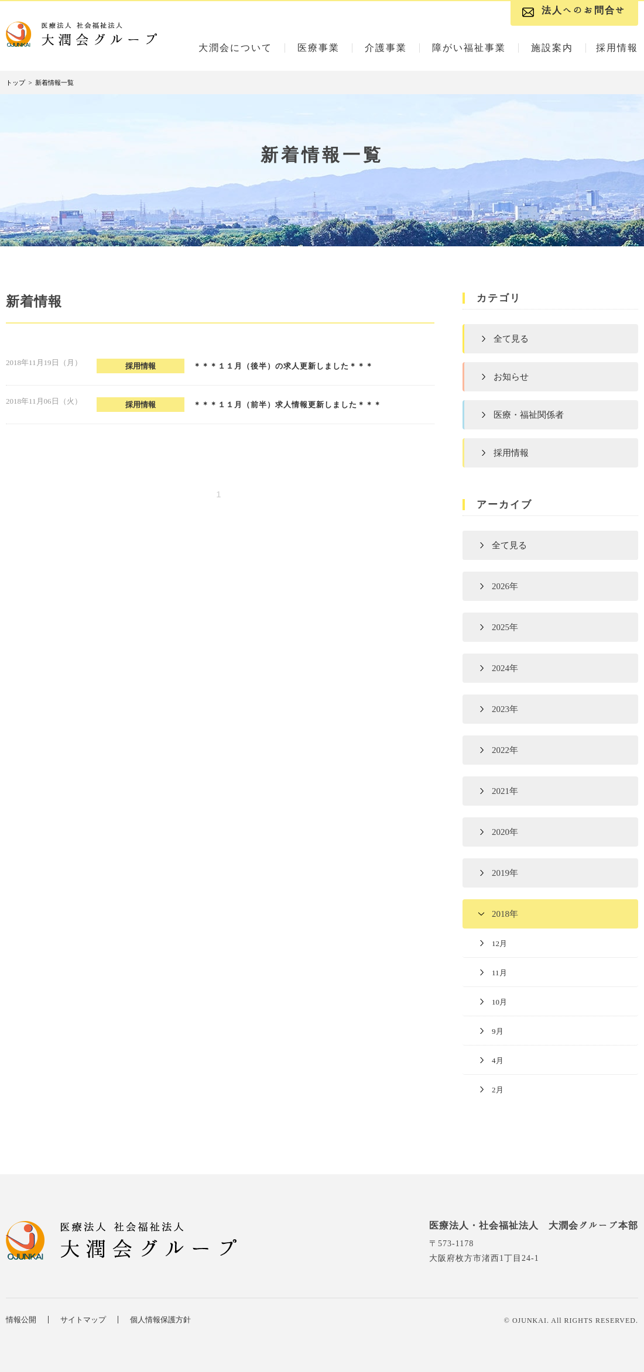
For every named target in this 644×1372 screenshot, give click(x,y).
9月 (497, 1031)
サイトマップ (83, 1319)
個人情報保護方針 (160, 1319)
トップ (15, 82)
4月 (497, 1060)
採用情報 (511, 453)
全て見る (511, 338)
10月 (499, 1002)
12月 (499, 943)
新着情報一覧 (54, 82)
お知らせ (511, 376)
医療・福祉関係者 (529, 414)
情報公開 (21, 1319)
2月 (497, 1089)
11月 (499, 972)
